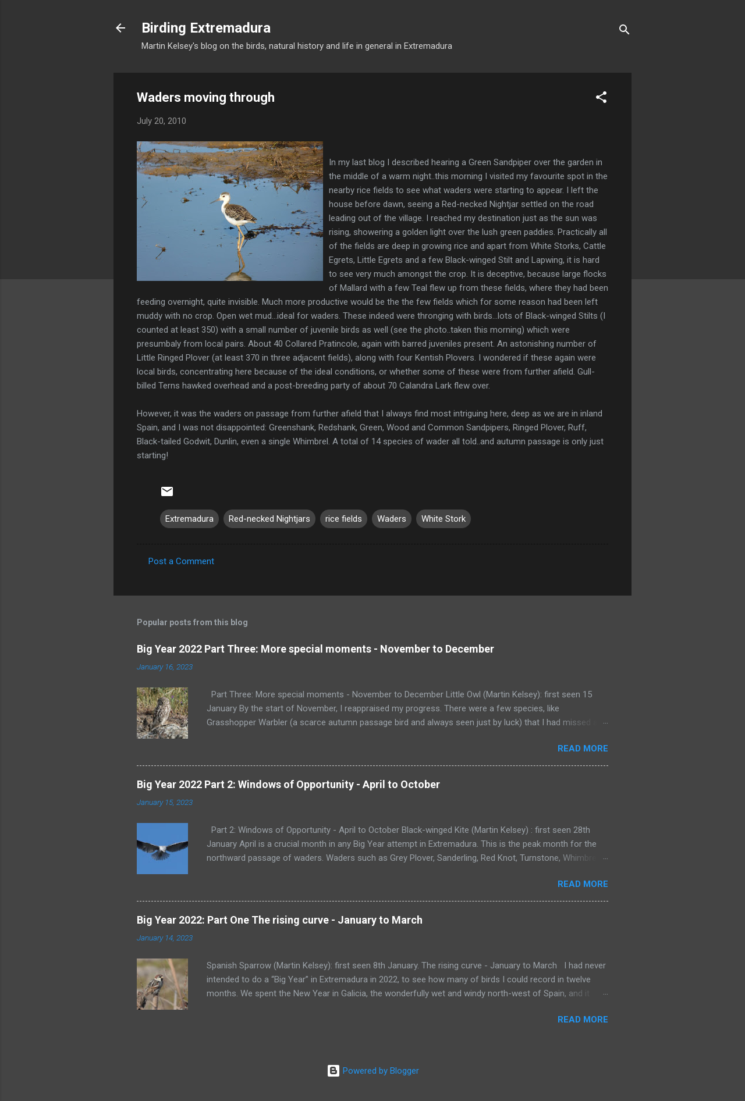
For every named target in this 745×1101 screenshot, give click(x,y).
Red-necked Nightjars (269, 519)
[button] (601, 99)
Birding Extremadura (206, 28)
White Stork (443, 519)
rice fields (343, 519)
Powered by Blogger (373, 1071)
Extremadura (189, 519)
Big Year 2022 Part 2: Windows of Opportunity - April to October (288, 784)
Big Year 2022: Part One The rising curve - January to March (280, 920)
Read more (583, 748)
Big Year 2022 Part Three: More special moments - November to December (315, 649)
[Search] (625, 31)
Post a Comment (181, 561)
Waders (391, 519)
